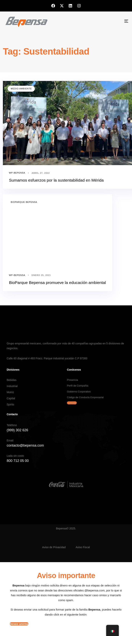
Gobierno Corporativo (79, 391)
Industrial (12, 386)
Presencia (72, 379)
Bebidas (11, 380)
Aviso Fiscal (83, 547)
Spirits (10, 404)
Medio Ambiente (21, 88)
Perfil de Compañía (77, 385)
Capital (11, 398)
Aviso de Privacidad (54, 547)
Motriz (10, 392)
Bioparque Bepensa (24, 202)
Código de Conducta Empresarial (85, 397)
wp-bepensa (17, 173)
